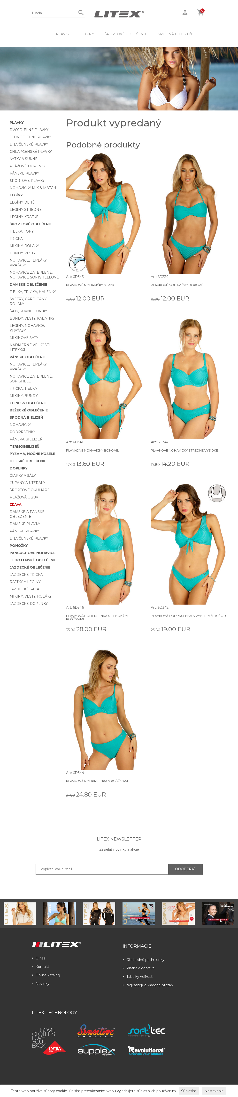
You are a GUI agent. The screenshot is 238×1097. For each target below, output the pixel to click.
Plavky (63, 34)
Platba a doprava (138, 968)
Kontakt (40, 967)
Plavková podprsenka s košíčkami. (97, 781)
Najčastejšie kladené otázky (148, 985)
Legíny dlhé (22, 202)
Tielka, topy (22, 231)
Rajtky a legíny (25, 582)
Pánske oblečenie (28, 357)
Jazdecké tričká (26, 574)
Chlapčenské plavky (31, 151)
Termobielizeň (24, 446)
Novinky (40, 983)
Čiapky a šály (23, 475)
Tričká (16, 238)
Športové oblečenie (126, 34)
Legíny (87, 34)
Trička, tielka (23, 388)
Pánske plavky (24, 173)
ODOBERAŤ (185, 869)
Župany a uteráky (27, 483)
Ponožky (19, 545)
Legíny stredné (26, 209)
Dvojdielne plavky (29, 130)
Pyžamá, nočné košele (32, 454)
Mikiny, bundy (24, 396)
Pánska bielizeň (26, 439)
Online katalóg (46, 975)
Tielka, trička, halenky (33, 292)
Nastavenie (214, 1091)
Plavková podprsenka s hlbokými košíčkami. (97, 617)
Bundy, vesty (23, 253)
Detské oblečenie (28, 461)
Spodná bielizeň (175, 34)
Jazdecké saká (24, 589)
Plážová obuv (24, 497)
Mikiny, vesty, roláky (31, 596)
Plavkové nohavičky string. (91, 285)
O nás (38, 958)
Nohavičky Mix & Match (33, 188)
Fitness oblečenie (28, 403)
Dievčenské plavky (29, 144)
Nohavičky (20, 425)
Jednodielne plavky (30, 137)
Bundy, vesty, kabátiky (32, 318)
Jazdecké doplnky (29, 603)
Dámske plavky (25, 524)
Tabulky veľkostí (138, 976)
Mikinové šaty (24, 338)
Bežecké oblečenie (29, 410)
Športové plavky (27, 180)
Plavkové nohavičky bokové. (177, 285)
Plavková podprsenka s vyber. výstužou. (189, 616)
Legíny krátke (24, 217)
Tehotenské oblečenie (33, 560)
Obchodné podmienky (143, 960)
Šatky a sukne (24, 159)
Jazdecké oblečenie (30, 567)
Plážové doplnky (28, 166)
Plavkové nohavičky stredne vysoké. (185, 450)
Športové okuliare (30, 490)
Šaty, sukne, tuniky (28, 311)
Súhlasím (188, 1091)
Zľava (16, 504)
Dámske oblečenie (28, 284)
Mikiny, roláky (24, 246)
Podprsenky (22, 432)
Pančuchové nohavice (32, 553)
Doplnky (19, 468)
